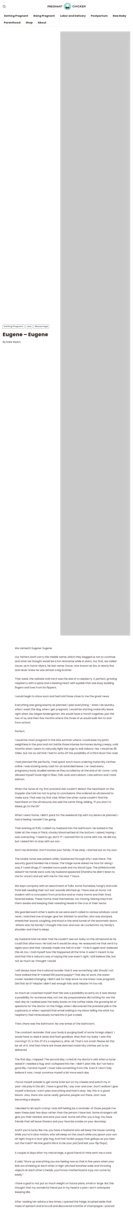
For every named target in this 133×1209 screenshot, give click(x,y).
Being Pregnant (44, 16)
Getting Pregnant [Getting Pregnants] (13, 326)
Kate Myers (13, 342)
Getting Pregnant (16, 16)
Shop (29, 22)
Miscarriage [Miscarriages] (41, 326)
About (42, 22)
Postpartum (99, 16)
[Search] (4, 6)
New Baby (119, 16)
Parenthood (12, 22)
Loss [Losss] (29, 326)
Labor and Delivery (73, 16)
